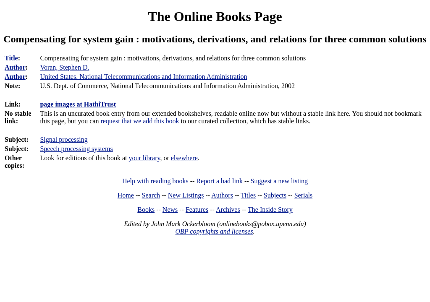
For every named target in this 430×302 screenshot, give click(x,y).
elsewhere (184, 157)
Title (11, 58)
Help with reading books (155, 181)
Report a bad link (219, 181)
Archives (228, 209)
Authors (222, 195)
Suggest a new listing (279, 181)
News (170, 209)
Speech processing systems (76, 148)
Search (151, 195)
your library (144, 157)
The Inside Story (270, 209)
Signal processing (63, 139)
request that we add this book (139, 121)
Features (197, 209)
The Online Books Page (215, 16)
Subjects (275, 195)
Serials (303, 195)
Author (15, 67)
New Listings (186, 195)
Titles (248, 195)
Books (146, 209)
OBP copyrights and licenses (214, 231)
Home (126, 195)
